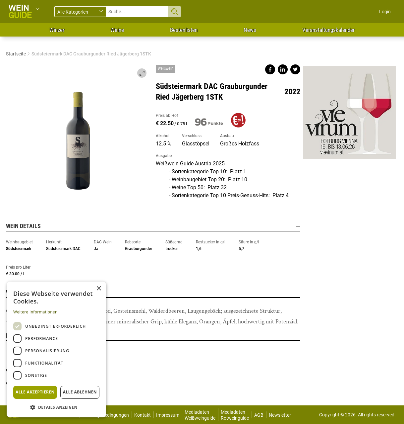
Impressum (167, 415)
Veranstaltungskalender (328, 30)
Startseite (16, 53)
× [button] (98, 288)
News (250, 30)
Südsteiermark (18, 248)
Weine (117, 30)
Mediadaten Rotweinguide (235, 415)
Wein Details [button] (153, 226)
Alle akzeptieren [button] (35, 392)
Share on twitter (295, 69)
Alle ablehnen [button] (80, 392)
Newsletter (280, 415)
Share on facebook (270, 69)
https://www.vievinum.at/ (349, 109)
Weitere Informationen (35, 312)
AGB (258, 415)
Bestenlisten (184, 30)
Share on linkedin (283, 69)
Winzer (56, 30)
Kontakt (142, 415)
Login (385, 11)
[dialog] (56, 349)
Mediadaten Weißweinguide (200, 415)
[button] (56, 407)
